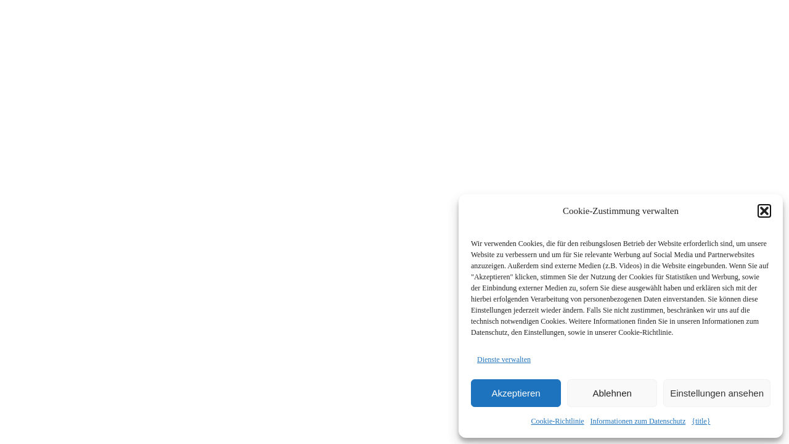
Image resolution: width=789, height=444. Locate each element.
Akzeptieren (515, 393)
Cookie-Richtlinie (557, 421)
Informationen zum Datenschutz (638, 421)
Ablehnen (611, 393)
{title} (701, 421)
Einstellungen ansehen (717, 393)
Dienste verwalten (504, 359)
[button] (764, 211)
